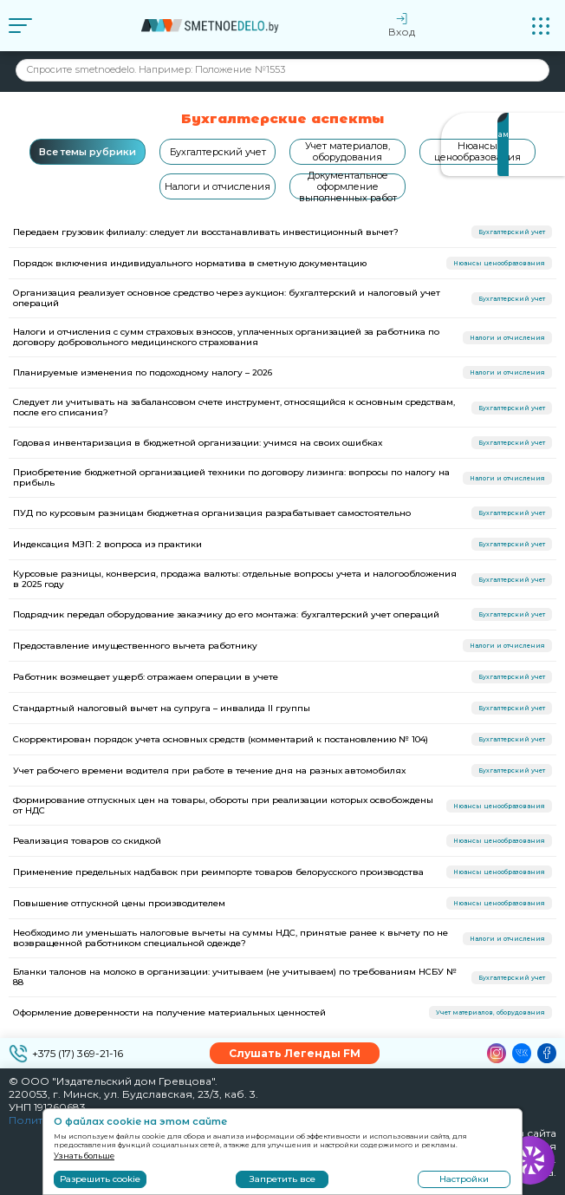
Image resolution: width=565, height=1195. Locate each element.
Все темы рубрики (87, 152)
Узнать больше (84, 1155)
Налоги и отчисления (217, 186)
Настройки (464, 1179)
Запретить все (282, 1179)
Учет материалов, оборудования (347, 151)
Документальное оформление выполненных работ (348, 186)
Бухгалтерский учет (218, 152)
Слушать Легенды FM (294, 1053)
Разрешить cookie (100, 1179)
